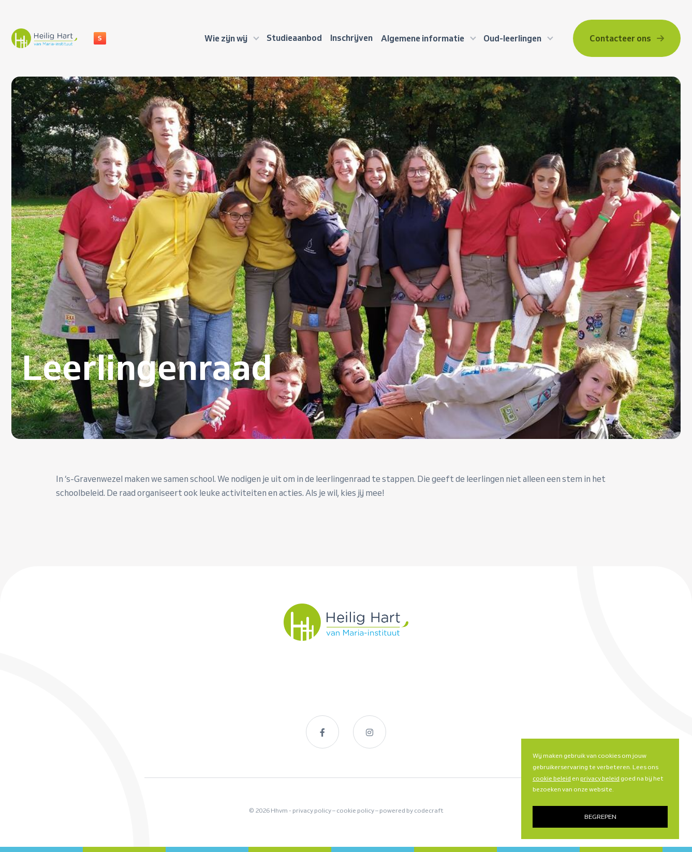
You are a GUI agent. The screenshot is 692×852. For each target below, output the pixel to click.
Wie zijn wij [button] (226, 38)
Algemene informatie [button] (423, 38)
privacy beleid (600, 778)
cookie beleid (552, 778)
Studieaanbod (294, 38)
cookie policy (355, 810)
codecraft (429, 810)
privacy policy (311, 810)
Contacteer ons (627, 38)
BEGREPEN (600, 816)
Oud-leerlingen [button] (513, 38)
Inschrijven (351, 38)
